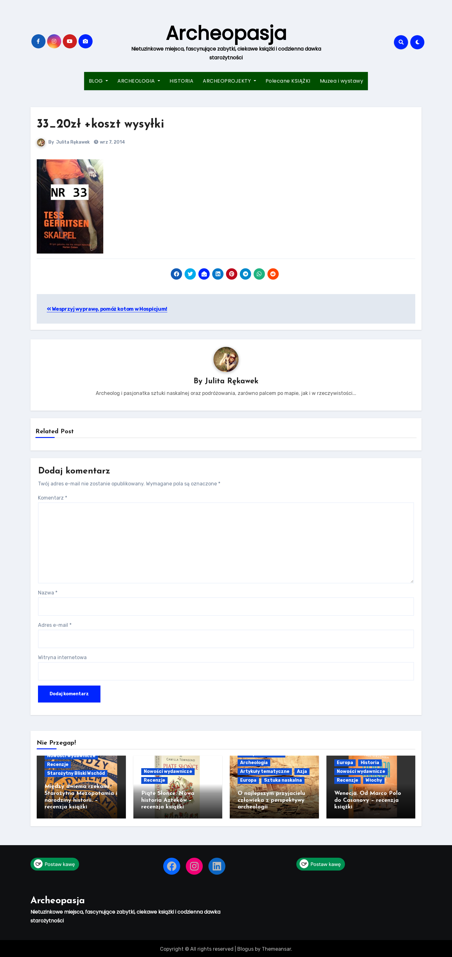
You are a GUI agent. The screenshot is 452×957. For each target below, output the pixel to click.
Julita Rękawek (73, 142)
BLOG (98, 81)
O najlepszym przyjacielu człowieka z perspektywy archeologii (271, 800)
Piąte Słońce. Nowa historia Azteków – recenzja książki (167, 800)
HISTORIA (181, 81)
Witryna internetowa (62, 658)
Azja (302, 771)
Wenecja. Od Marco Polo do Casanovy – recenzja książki (367, 800)
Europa (248, 780)
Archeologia (254, 763)
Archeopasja (226, 33)
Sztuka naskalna (283, 780)
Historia (370, 763)
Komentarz (52, 498)
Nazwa (47, 593)
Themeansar (276, 947)
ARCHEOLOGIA (138, 81)
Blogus (245, 947)
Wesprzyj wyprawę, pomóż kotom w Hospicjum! (107, 309)
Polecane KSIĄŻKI (288, 81)
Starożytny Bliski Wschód (76, 773)
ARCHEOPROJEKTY (229, 81)
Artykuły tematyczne (264, 771)
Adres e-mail (55, 625)
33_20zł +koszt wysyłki (100, 124)
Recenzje (57, 765)
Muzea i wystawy (341, 81)
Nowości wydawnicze (71, 756)
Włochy (374, 780)
